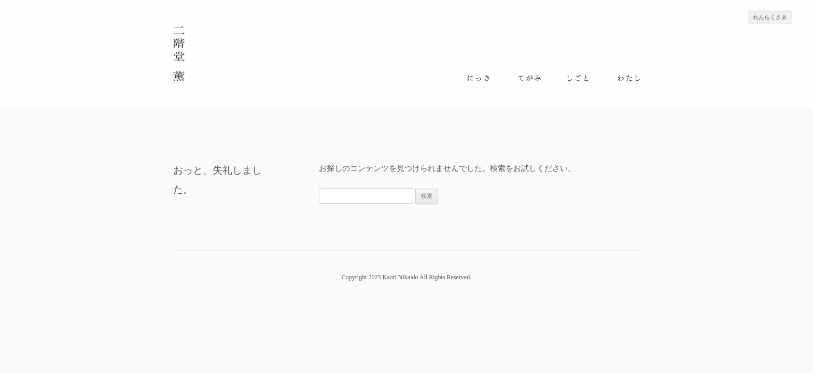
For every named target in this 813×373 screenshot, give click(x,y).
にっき (480, 78)
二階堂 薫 (179, 53)
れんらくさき (770, 17)
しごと (579, 78)
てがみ (529, 78)
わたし (628, 78)
